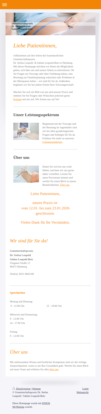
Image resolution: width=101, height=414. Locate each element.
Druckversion (21, 388)
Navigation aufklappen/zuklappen (50, 4)
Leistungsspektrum (52, 142)
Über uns (65, 184)
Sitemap (36, 388)
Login (85, 388)
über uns (54, 369)
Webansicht (82, 392)
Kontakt (17, 99)
